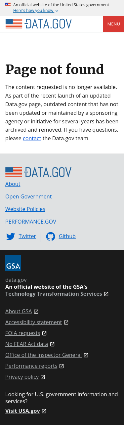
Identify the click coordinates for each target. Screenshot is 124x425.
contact (32, 138)
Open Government (28, 196)
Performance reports (31, 365)
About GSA (18, 311)
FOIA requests (22, 333)
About (13, 184)
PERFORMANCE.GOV (30, 221)
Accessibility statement (33, 322)
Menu (113, 24)
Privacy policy (22, 376)
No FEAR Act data (26, 344)
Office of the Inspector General (43, 355)
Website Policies (25, 209)
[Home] (38, 24)
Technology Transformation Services (53, 293)
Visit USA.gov (22, 410)
